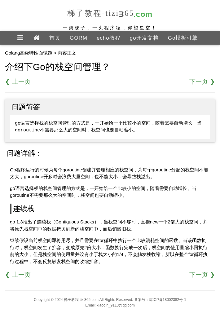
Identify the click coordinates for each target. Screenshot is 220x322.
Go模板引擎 (183, 38)
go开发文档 (144, 38)
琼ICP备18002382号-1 (167, 300)
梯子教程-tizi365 (110, 13)
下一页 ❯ (202, 81)
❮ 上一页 (18, 81)
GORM (78, 38)
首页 (54, 38)
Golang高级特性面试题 (28, 52)
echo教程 (109, 38)
